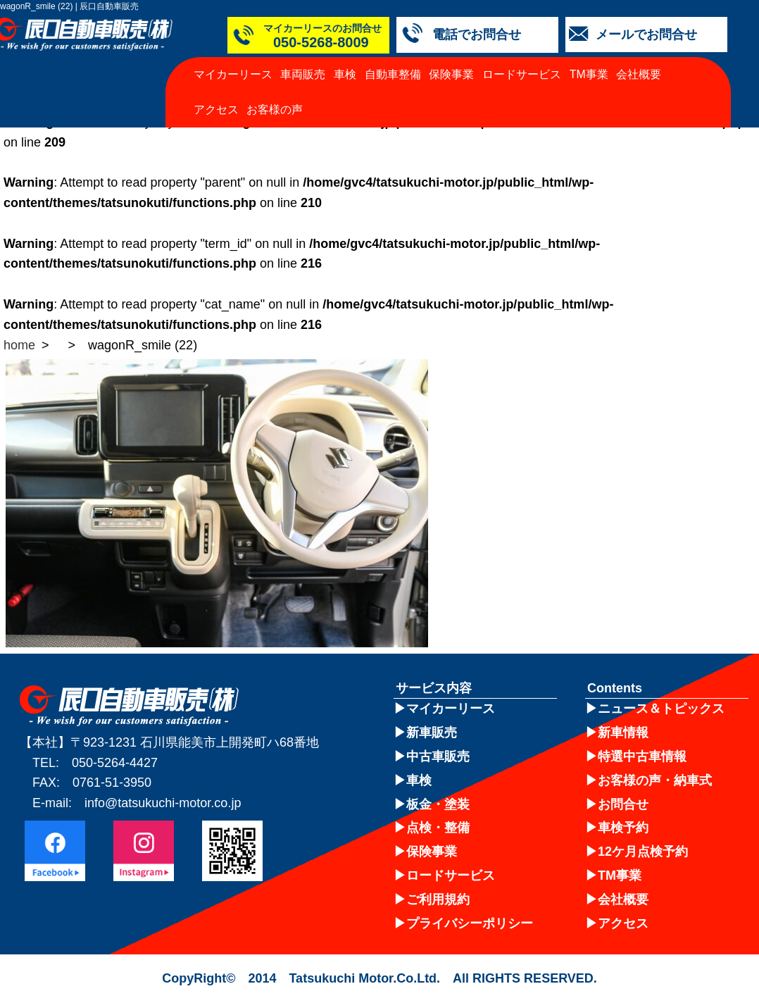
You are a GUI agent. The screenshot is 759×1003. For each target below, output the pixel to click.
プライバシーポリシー (469, 923)
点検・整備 (438, 828)
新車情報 (623, 732)
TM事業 (589, 74)
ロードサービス (521, 74)
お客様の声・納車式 (655, 780)
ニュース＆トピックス (661, 709)
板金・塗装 (438, 804)
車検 (345, 74)
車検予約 (623, 828)
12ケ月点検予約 (643, 852)
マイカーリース (233, 74)
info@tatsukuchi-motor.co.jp (162, 803)
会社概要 (638, 74)
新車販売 (431, 732)
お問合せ (623, 804)
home (19, 345)
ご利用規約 (438, 899)
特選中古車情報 (642, 756)
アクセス (216, 110)
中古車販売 (438, 756)
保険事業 (451, 74)
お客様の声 (274, 110)
